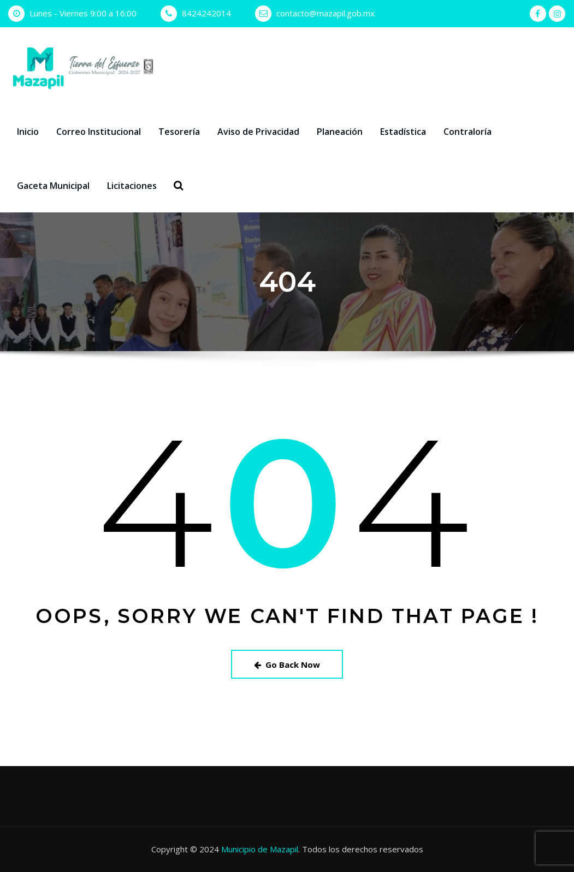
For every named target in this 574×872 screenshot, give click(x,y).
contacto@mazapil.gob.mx (325, 13)
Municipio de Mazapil (259, 849)
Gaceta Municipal (53, 186)
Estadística (403, 132)
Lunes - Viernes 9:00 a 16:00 (83, 13)
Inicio (28, 132)
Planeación (340, 132)
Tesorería (179, 132)
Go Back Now (287, 664)
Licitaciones (132, 186)
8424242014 (206, 13)
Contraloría (467, 132)
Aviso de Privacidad (258, 132)
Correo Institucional (98, 132)
